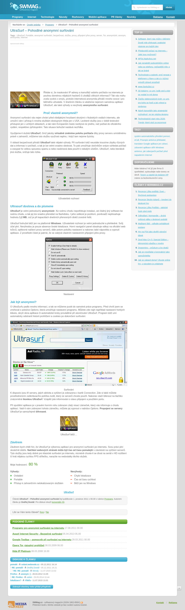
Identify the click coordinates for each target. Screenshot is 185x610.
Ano (42, 512)
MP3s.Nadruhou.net (147, 59)
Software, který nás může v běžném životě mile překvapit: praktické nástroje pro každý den (154, 43)
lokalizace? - (29, 580)
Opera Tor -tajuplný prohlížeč (28, 545)
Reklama (158, 17)
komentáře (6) (58, 502)
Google (146, 144)
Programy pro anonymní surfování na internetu (38, 528)
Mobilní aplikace (98, 17)
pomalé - (33, 564)
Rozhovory (78, 17)
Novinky (131, 17)
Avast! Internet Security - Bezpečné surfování (37, 534)
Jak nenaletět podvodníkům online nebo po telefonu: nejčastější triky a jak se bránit (154, 67)
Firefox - (29, 574)
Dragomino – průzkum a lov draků (153, 248)
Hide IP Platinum (21, 551)
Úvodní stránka (33, 25)
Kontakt (170, 17)
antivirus (152, 140)
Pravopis (144, 140)
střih (153, 147)
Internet (32, 17)
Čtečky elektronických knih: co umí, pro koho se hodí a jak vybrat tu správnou (154, 103)
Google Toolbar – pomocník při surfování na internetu (41, 539)
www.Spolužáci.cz (146, 86)
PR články (116, 17)
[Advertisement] (68, 68)
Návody (63, 17)
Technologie (47, 17)
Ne (47, 512)
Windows (160, 147)
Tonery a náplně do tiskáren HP (154, 175)
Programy (17, 17)
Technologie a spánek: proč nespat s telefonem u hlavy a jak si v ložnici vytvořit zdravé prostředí (154, 78)
